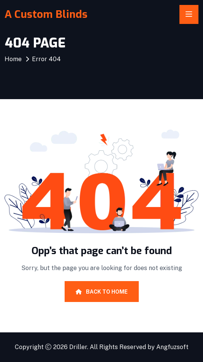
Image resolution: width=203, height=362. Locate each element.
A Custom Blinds (46, 14)
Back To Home (102, 292)
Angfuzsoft (172, 347)
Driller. (78, 347)
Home (13, 59)
